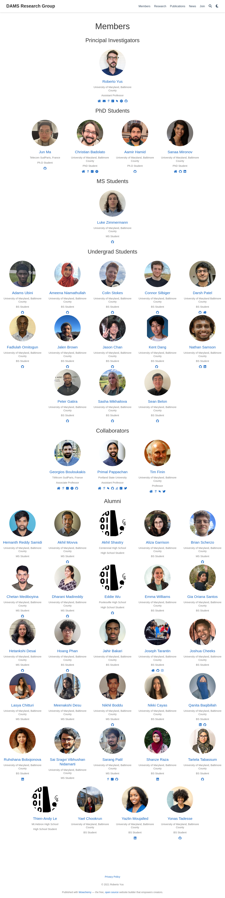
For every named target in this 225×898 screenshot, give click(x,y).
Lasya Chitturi (22, 705)
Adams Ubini (22, 293)
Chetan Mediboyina (22, 597)
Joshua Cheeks (202, 651)
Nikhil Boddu (112, 705)
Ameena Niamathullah (67, 293)
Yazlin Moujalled (135, 818)
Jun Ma (45, 152)
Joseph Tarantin (157, 651)
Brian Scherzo (202, 542)
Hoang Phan (67, 651)
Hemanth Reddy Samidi (22, 542)
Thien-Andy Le (45, 818)
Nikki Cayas (157, 705)
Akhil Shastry (112, 542)
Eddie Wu (113, 597)
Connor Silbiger (157, 293)
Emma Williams (157, 597)
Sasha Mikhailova (112, 401)
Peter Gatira (67, 401)
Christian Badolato (90, 152)
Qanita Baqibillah (203, 705)
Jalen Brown (67, 347)
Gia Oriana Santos (202, 597)
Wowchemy (85, 892)
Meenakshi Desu (67, 705)
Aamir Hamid (135, 152)
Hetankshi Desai (22, 651)
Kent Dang (157, 347)
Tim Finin (157, 472)
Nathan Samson (202, 347)
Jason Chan (112, 347)
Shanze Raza (157, 759)
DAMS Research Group (30, 6)
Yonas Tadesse (180, 818)
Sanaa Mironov (180, 152)
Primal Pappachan (112, 472)
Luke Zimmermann (112, 222)
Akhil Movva (67, 542)
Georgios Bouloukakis (67, 472)
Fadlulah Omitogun (22, 347)
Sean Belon (157, 401)
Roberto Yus (112, 81)
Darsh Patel (202, 293)
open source (111, 892)
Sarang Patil (112, 759)
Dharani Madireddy (67, 597)
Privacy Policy (112, 876)
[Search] (210, 6)
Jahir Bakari (112, 651)
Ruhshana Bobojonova (22, 759)
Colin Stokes (112, 293)
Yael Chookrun (90, 818)
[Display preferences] (217, 6)
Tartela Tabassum (202, 759)
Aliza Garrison (157, 542)
